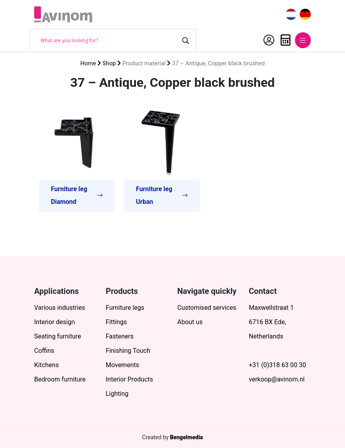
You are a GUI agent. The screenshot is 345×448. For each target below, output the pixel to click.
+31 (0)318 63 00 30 (277, 365)
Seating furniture (57, 336)
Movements (122, 365)
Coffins (44, 350)
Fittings (116, 322)
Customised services (206, 307)
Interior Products (129, 379)
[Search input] (109, 40)
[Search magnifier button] (185, 40)
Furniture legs (125, 307)
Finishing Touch (128, 350)
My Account (269, 40)
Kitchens (46, 365)
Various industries (59, 307)
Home (88, 63)
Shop (109, 63)
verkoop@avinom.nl (276, 379)
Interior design (54, 322)
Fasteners (120, 336)
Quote (286, 40)
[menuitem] (291, 14)
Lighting (117, 393)
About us (190, 322)
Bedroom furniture (59, 379)
